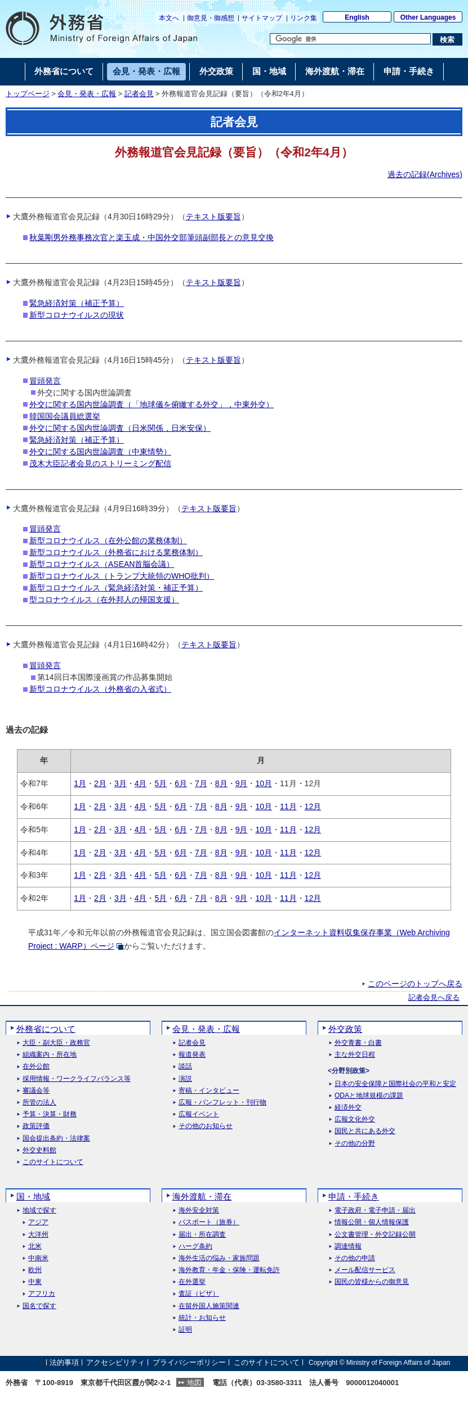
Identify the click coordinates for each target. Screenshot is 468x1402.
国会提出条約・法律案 (56, 1138)
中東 (35, 1282)
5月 (160, 783)
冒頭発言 (45, 380)
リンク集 (303, 18)
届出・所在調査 (202, 1234)
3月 (120, 783)
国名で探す (39, 1306)
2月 (100, 783)
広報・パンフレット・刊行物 (222, 1102)
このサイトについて (53, 1162)
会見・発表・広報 (86, 94)
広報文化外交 (355, 1119)
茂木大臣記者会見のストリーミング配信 (100, 463)
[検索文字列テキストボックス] (350, 38)
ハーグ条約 (195, 1246)
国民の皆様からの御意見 (372, 1282)
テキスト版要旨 (213, 216)
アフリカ (41, 1293)
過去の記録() (424, 174)
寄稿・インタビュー (209, 1090)
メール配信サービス (365, 1270)
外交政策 (345, 1029)
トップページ (28, 94)
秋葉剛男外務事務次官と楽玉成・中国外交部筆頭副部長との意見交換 (151, 237)
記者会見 (139, 94)
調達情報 (348, 1246)
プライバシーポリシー (189, 1362)
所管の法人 (39, 1102)
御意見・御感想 (210, 18)
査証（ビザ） (199, 1293)
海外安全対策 (199, 1210)
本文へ (169, 18)
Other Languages (428, 17)
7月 (201, 783)
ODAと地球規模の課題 (369, 1095)
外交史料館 (39, 1150)
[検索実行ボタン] (447, 39)
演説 (185, 1079)
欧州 (35, 1270)
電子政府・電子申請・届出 (375, 1210)
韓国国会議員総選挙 (64, 416)
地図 (194, 1382)
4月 (141, 783)
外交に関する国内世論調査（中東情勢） (100, 451)
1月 (80, 783)
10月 (263, 783)
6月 (181, 783)
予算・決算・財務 (50, 1114)
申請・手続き (353, 1196)
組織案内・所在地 (50, 1054)
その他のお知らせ (206, 1126)
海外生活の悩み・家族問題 (219, 1258)
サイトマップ (262, 18)
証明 (185, 1329)
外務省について (45, 1029)
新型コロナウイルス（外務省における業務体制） (116, 552)
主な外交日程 (355, 1054)
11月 (288, 806)
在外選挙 (192, 1282)
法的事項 (64, 1362)
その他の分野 (355, 1143)
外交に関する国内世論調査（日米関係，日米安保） (120, 427)
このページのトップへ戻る (415, 984)
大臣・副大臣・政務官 (56, 1043)
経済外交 (348, 1107)
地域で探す (39, 1210)
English (357, 17)
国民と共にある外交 (365, 1131)
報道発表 (192, 1054)
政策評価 (36, 1126)
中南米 (38, 1258)
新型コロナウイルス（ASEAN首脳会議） (101, 564)
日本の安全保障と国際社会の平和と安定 (395, 1084)
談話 (185, 1066)
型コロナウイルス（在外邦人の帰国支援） (104, 599)
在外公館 (36, 1066)
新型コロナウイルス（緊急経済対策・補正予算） (116, 587)
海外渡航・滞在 (201, 1196)
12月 (313, 806)
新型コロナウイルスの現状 (76, 314)
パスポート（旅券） (209, 1222)
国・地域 (33, 1196)
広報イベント (199, 1114)
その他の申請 (355, 1258)
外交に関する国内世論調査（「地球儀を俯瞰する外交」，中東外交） (151, 404)
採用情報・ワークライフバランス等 (77, 1079)
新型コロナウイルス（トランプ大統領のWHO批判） (121, 575)
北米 (35, 1246)
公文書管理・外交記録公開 (375, 1234)
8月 (221, 783)
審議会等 (36, 1090)
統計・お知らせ (202, 1318)
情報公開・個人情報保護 (372, 1222)
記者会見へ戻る (434, 998)
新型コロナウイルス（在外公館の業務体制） (108, 540)
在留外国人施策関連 (209, 1306)
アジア (38, 1222)
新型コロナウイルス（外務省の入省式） (100, 688)
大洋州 (38, 1234)
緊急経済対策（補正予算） (76, 303)
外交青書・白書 (358, 1043)
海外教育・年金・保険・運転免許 (229, 1270)
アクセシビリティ (115, 1362)
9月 (241, 783)
